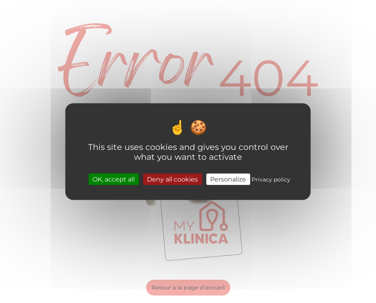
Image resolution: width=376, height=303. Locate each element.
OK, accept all (113, 179)
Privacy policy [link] (271, 179)
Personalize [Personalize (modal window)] (228, 179)
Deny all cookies (172, 179)
